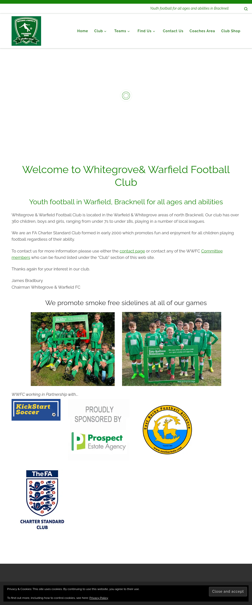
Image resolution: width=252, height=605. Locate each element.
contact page (132, 251)
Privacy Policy (98, 598)
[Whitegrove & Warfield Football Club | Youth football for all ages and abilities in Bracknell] (26, 30)
